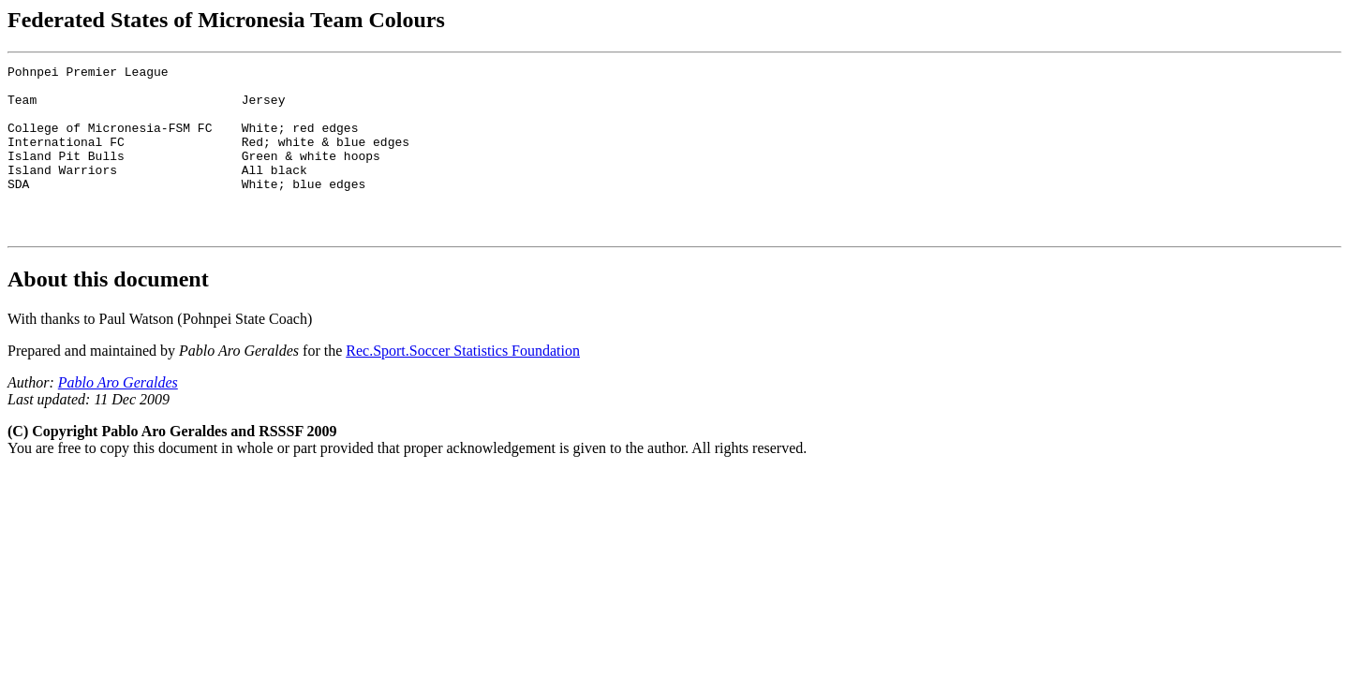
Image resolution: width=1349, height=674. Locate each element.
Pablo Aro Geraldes (118, 416)
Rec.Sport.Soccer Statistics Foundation (463, 384)
